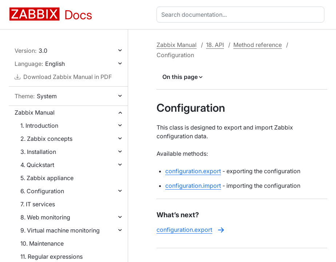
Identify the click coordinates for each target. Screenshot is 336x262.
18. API (215, 44)
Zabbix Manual (35, 112)
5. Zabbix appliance (47, 178)
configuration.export (193, 171)
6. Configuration (42, 191)
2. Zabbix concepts (46, 138)
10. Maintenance (42, 243)
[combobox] (242, 14)
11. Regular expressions (51, 256)
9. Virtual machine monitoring (60, 230)
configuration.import (193, 185)
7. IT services (37, 204)
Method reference (257, 44)
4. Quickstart (37, 164)
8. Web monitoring (45, 217)
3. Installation (38, 151)
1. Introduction (39, 125)
